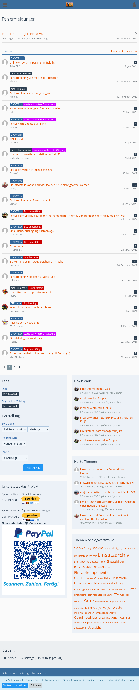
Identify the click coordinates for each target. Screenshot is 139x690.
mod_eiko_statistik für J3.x (96, 408)
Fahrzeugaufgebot (83, 589)
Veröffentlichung (110, 622)
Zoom (123, 622)
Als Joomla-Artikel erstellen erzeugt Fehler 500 (108, 492)
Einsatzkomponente (91, 572)
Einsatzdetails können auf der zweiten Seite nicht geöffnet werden (106, 517)
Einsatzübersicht (85, 583)
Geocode (125, 594)
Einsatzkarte (101, 567)
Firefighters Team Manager (88, 594)
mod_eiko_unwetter (107, 607)
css (75, 556)
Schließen (36, 685)
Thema (7, 51)
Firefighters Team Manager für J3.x (101, 431)
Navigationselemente (105, 612)
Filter (131, 589)
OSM (122, 617)
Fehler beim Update (104, 589)
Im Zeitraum (9, 437)
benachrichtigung (113, 548)
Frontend (107, 594)
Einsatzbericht (81, 561)
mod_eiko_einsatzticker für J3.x (98, 440)
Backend (98, 548)
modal (122, 601)
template (87, 622)
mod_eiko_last (81, 608)
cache (126, 548)
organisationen (109, 618)
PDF (128, 617)
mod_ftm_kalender (84, 612)
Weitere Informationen (15, 685)
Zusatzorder (80, 627)
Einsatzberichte (97, 561)
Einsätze (102, 583)
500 (76, 548)
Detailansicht (85, 556)
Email (110, 583)
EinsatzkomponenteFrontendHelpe (92, 578)
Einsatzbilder (115, 561)
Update (97, 622)
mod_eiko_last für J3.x (93, 398)
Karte (88, 601)
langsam (113, 601)
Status (5, 452)
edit (95, 556)
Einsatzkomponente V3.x (95, 389)
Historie (78, 601)
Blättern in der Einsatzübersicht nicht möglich (107, 482)
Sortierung (8, 423)
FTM (116, 594)
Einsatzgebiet (83, 567)
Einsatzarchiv (113, 554)
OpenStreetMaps (86, 618)
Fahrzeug (118, 583)
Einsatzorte (119, 578)
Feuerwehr (121, 589)
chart (133, 548)
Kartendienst (101, 601)
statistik (78, 622)
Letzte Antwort (122, 51)
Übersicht (94, 627)
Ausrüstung (85, 548)
